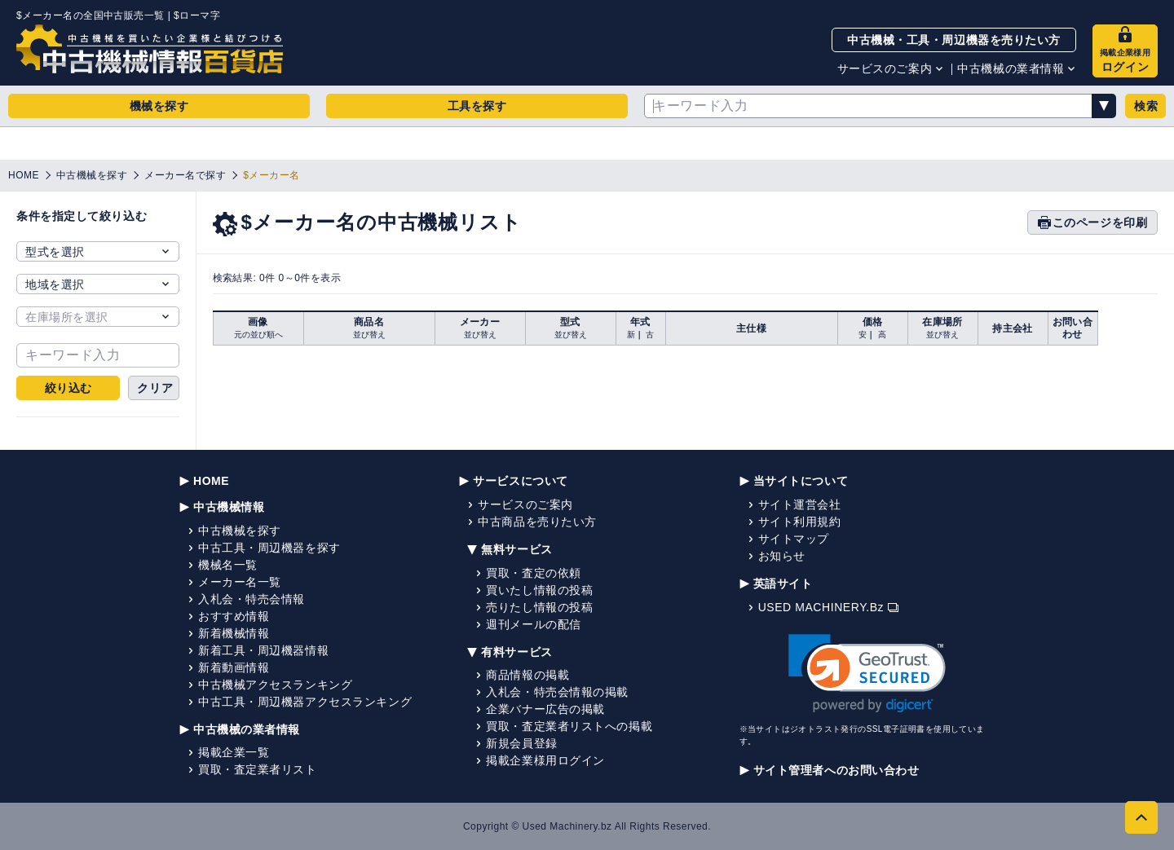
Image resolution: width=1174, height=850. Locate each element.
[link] (867, 673)
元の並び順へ (258, 334)
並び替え (369, 334)
